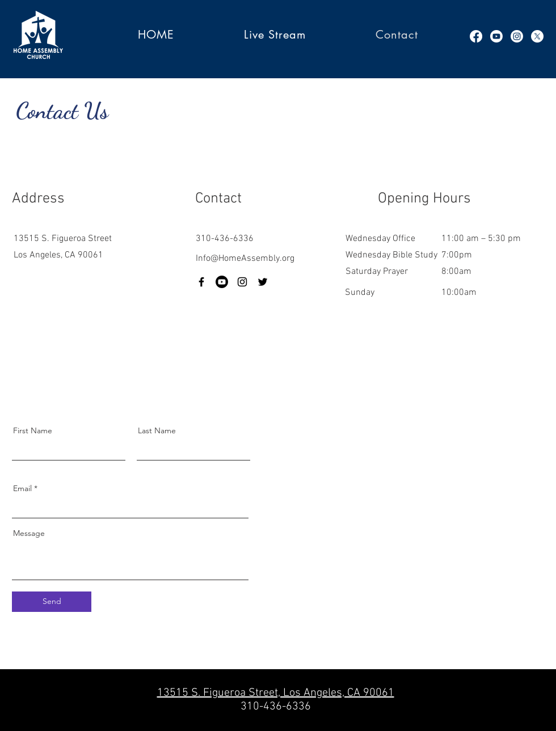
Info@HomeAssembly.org (245, 258)
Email (22, 488)
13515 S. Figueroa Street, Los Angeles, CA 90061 (275, 693)
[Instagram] (517, 36)
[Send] (51, 601)
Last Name (157, 430)
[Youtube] (496, 36)
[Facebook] (476, 36)
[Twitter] (262, 282)
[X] (537, 36)
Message (29, 533)
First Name (32, 430)
